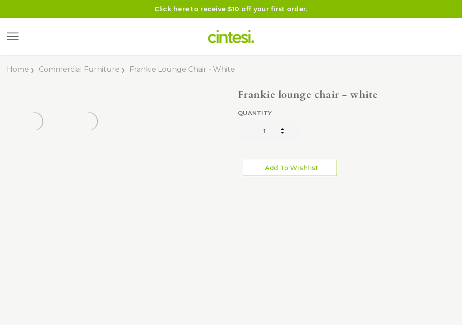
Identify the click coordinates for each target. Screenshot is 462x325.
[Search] (36, 37)
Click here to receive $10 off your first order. (230, 9)
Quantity (255, 112)
